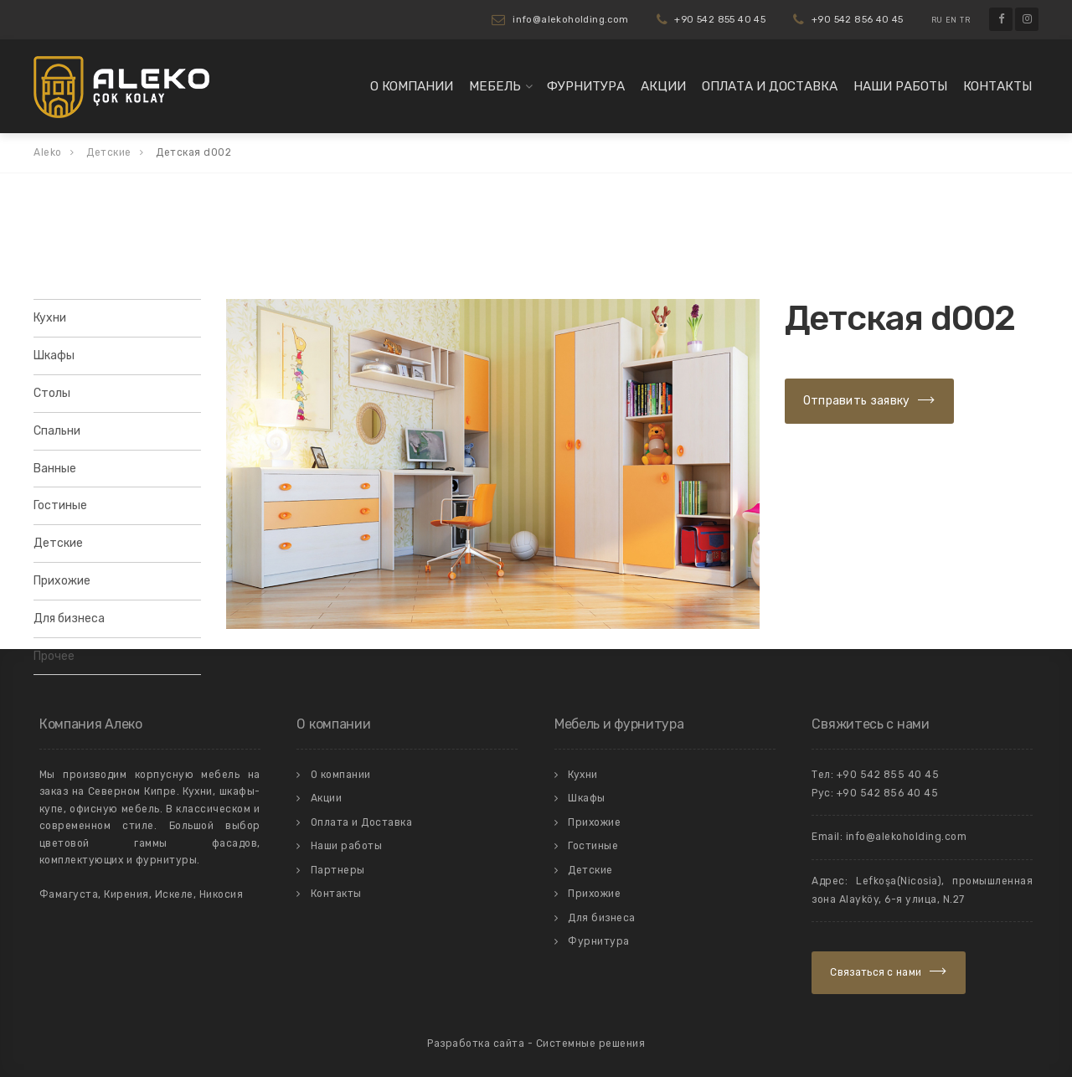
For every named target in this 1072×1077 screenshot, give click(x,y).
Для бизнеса (69, 618)
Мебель (495, 86)
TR (965, 20)
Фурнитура (586, 86)
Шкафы (54, 355)
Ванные (55, 468)
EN (951, 20)
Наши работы (900, 86)
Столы (52, 393)
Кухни (50, 318)
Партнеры (338, 870)
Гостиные (60, 505)
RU (937, 20)
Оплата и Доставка (770, 86)
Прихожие (62, 581)
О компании (411, 86)
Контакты (997, 86)
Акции (663, 86)
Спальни (57, 431)
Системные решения (591, 1043)
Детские (58, 543)
